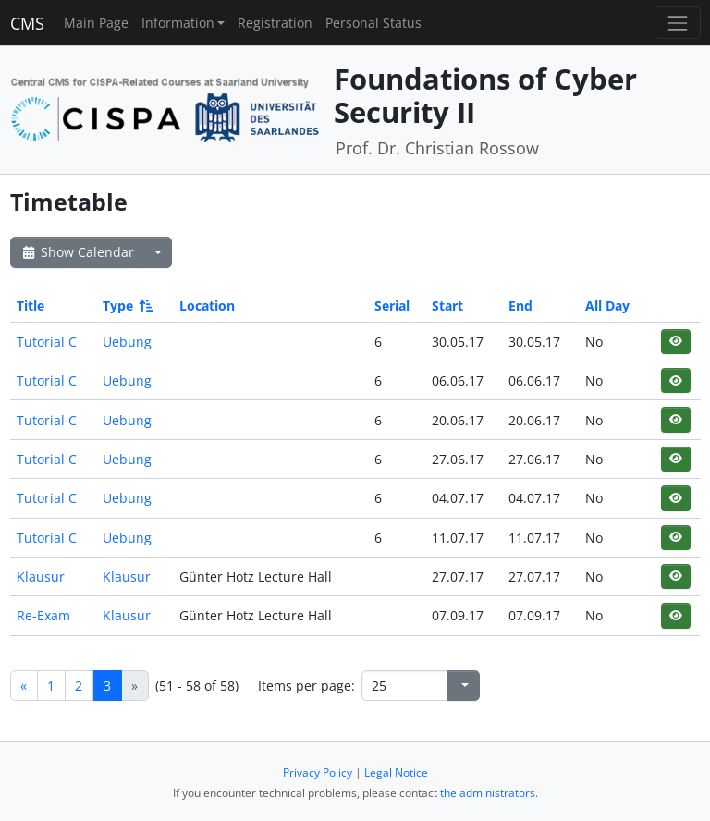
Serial (392, 305)
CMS (27, 23)
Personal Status (373, 22)
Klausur (41, 576)
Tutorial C (47, 341)
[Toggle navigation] (677, 22)
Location (207, 305)
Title (30, 305)
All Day (607, 305)
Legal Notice (396, 772)
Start (447, 305)
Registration (275, 22)
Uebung (127, 341)
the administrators (487, 793)
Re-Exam (43, 615)
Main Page (96, 22)
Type (127, 305)
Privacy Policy (317, 772)
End (520, 305)
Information (177, 22)
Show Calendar (77, 252)
